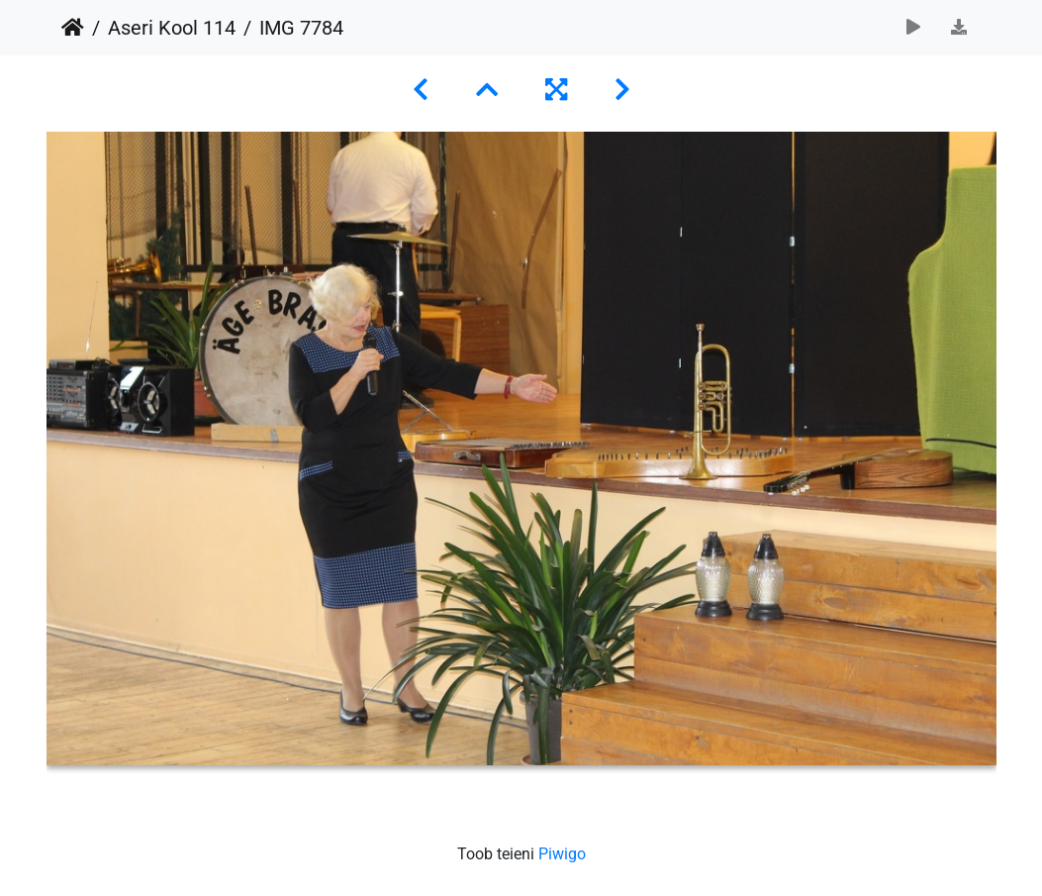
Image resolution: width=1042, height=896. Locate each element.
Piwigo (562, 854)
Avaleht (72, 28)
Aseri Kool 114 (172, 28)
